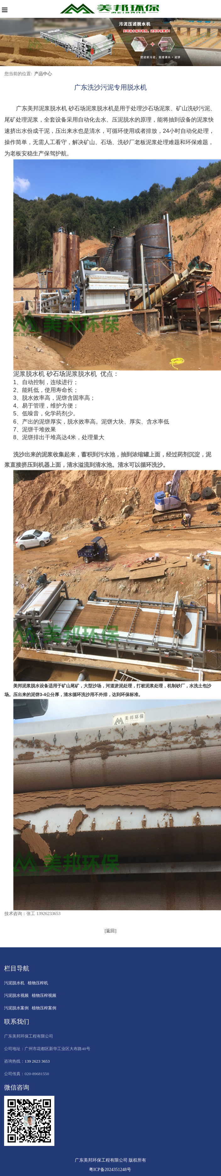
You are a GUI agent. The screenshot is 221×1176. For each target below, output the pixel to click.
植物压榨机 (38, 983)
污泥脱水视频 (16, 995)
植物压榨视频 (44, 995)
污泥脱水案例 (16, 1008)
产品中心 (43, 73)
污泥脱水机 (14, 983)
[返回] (110, 931)
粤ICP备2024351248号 (110, 1169)
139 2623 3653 (37, 1061)
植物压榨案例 (44, 1008)
